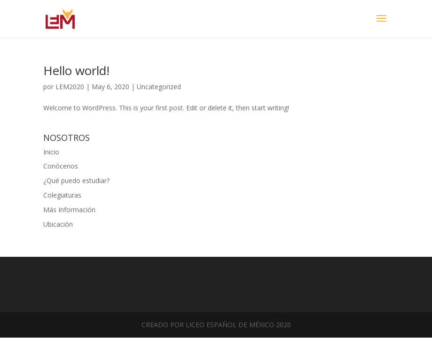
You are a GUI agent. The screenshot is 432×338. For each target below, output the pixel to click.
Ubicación (58, 224)
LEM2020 (69, 86)
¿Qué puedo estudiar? (76, 180)
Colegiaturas (62, 195)
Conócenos (60, 165)
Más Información (69, 209)
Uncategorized (159, 86)
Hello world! (76, 70)
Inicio (51, 151)
